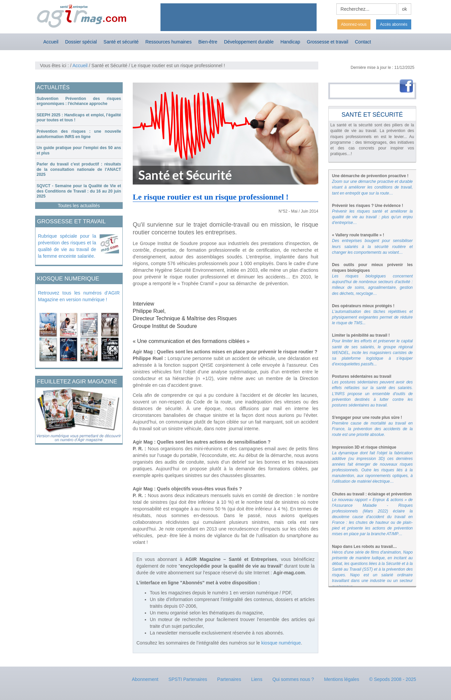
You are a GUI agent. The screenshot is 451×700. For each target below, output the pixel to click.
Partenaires (229, 679)
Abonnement (145, 679)
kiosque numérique (281, 643)
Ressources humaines (168, 41)
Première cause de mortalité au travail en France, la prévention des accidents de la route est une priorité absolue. (372, 429)
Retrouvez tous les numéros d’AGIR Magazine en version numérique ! (79, 296)
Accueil (51, 41)
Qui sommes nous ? (293, 679)
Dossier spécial (81, 41)
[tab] (79, 101)
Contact (363, 41)
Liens (256, 679)
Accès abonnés (393, 24)
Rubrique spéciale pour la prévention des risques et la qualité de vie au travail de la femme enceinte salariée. (67, 246)
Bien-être (207, 41)
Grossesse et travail (327, 41)
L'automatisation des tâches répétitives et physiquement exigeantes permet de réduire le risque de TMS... (372, 317)
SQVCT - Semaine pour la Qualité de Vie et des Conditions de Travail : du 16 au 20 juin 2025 (79, 191)
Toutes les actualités (79, 205)
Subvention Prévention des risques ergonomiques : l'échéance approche (79, 101)
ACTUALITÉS (53, 87)
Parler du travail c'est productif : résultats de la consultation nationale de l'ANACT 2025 (79, 169)
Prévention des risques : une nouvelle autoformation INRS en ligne (79, 134)
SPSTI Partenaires (187, 679)
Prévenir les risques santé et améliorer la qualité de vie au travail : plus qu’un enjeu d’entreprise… (372, 217)
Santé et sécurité (121, 41)
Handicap (290, 41)
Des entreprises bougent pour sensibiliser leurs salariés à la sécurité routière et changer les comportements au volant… (372, 246)
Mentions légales (341, 679)
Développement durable (249, 41)
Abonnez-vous (354, 24)
